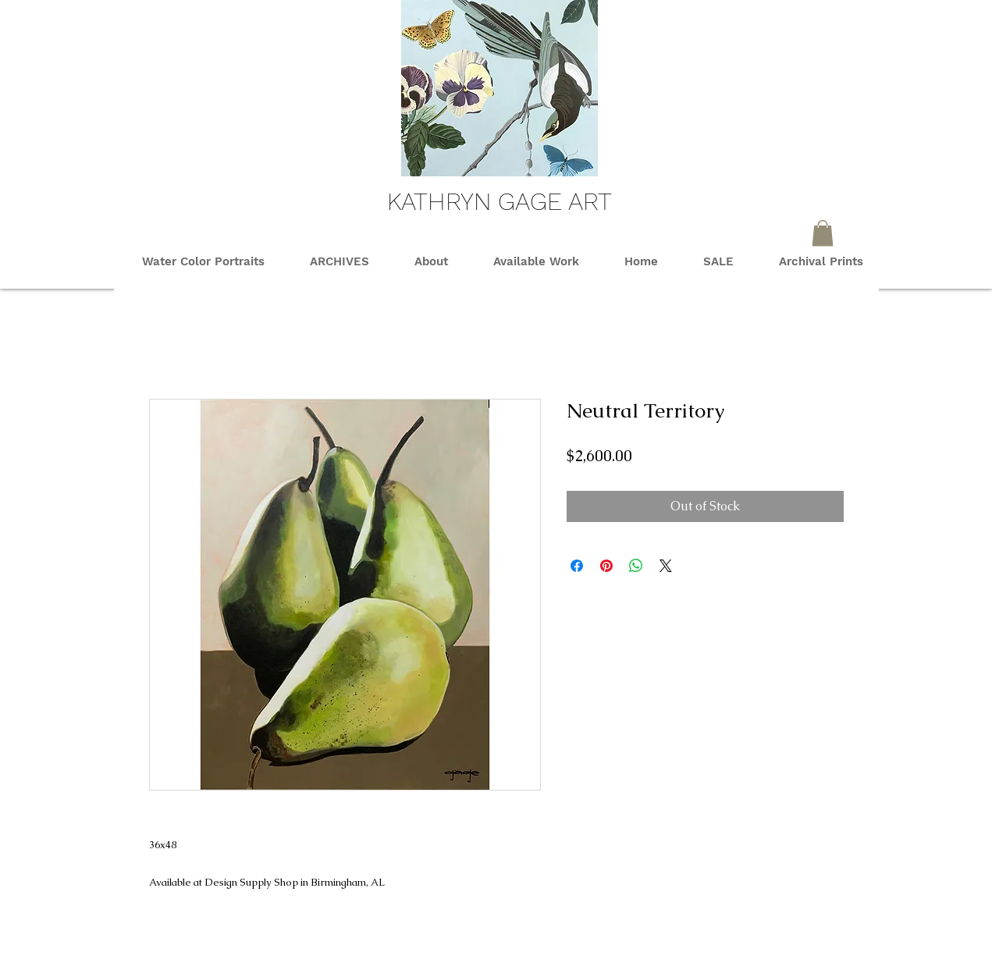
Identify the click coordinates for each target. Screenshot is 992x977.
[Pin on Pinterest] (606, 565)
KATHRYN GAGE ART (499, 201)
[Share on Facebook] (576, 565)
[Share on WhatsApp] (636, 565)
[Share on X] (665, 565)
